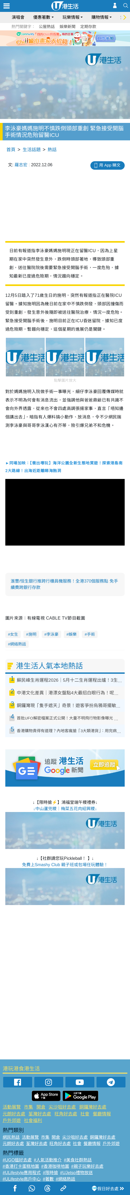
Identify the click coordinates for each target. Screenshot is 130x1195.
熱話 (52, 149)
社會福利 (33, 1120)
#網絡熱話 (65, 1179)
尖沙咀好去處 (62, 1107)
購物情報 (99, 17)
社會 (84, 1113)
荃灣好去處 (39, 1113)
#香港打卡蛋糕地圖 (21, 1166)
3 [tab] (66, 44)
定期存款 (88, 26)
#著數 (48, 1179)
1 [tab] (55, 44)
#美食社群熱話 (78, 1160)
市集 (28, 1107)
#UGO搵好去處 (17, 1160)
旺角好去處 (65, 1113)
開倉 (40, 1107)
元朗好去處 (14, 1113)
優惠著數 (41, 17)
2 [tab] (61, 44)
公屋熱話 (47, 26)
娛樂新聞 (68, 26)
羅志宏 (21, 165)
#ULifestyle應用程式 (22, 1172)
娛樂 (73, 634)
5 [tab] (77, 44)
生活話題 (32, 149)
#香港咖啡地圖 (55, 1166)
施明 (32, 634)
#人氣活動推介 (48, 1160)
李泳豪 (52, 634)
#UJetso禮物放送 (76, 1172)
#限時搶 (50, 1172)
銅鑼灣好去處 (92, 1107)
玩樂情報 (70, 17)
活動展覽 (12, 1107)
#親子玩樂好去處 (87, 1166)
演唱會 (18, 17)
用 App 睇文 (109, 165)
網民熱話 (11, 1137)
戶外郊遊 (12, 1120)
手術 (91, 634)
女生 (14, 634)
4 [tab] (71, 44)
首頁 (10, 149)
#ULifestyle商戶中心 (22, 1179)
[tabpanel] (65, 38)
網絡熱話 (18, 644)
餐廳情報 (102, 1113)
